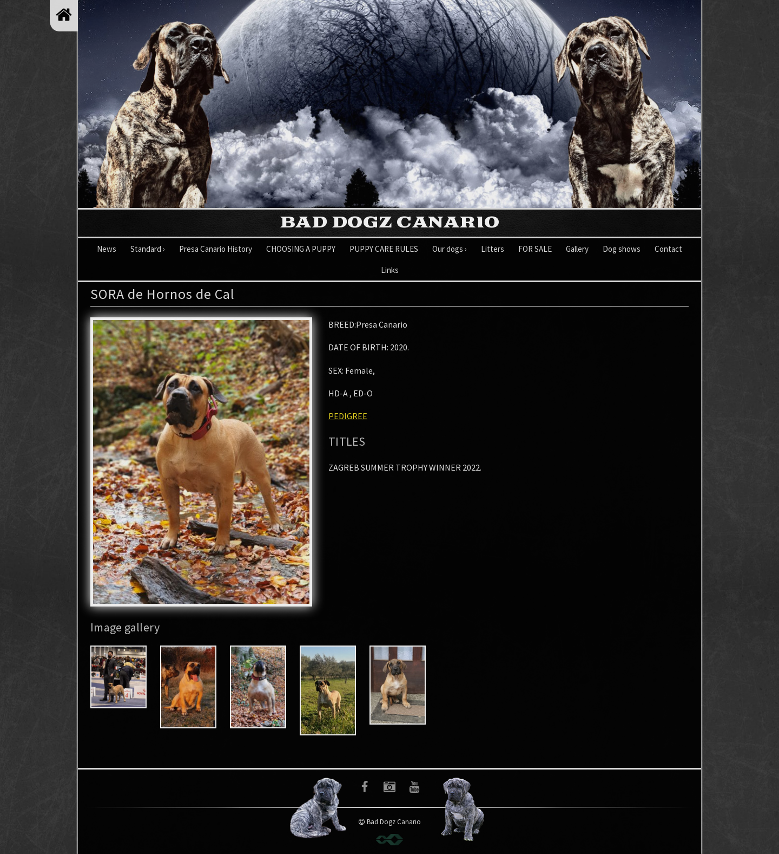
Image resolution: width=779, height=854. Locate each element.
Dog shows (622, 249)
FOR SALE (535, 249)
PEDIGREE (347, 415)
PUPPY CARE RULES (383, 249)
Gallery (577, 249)
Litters (492, 249)
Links (390, 270)
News (106, 249)
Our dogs (449, 249)
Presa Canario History (215, 249)
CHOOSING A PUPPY (300, 249)
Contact (668, 249)
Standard (147, 249)
